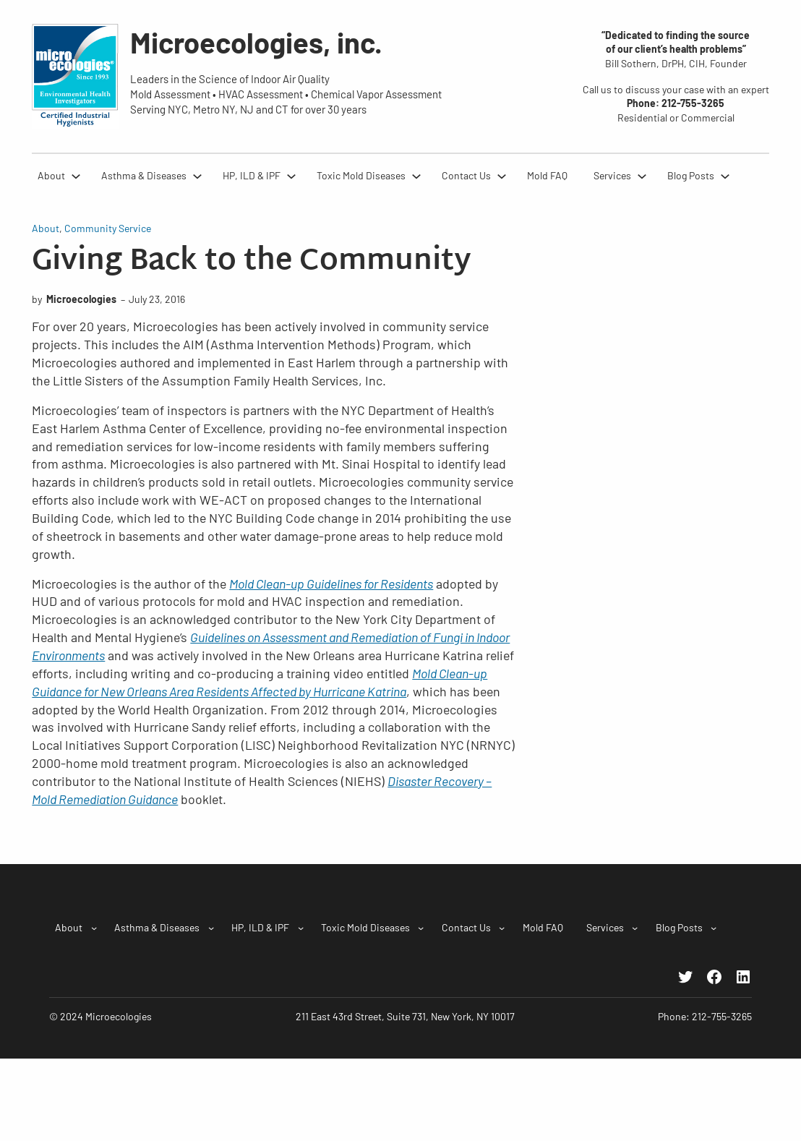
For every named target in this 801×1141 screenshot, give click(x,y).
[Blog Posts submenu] (725, 176)
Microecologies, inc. (256, 42)
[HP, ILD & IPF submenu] (291, 176)
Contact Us (466, 175)
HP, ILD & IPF (251, 175)
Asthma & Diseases (144, 175)
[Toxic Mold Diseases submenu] (416, 176)
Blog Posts (690, 175)
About (51, 175)
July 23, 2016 (157, 299)
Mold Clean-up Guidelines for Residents (331, 583)
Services (612, 175)
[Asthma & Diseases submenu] (197, 176)
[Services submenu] (642, 176)
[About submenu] (76, 176)
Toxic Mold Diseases (361, 175)
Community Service (107, 228)
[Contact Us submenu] (502, 176)
